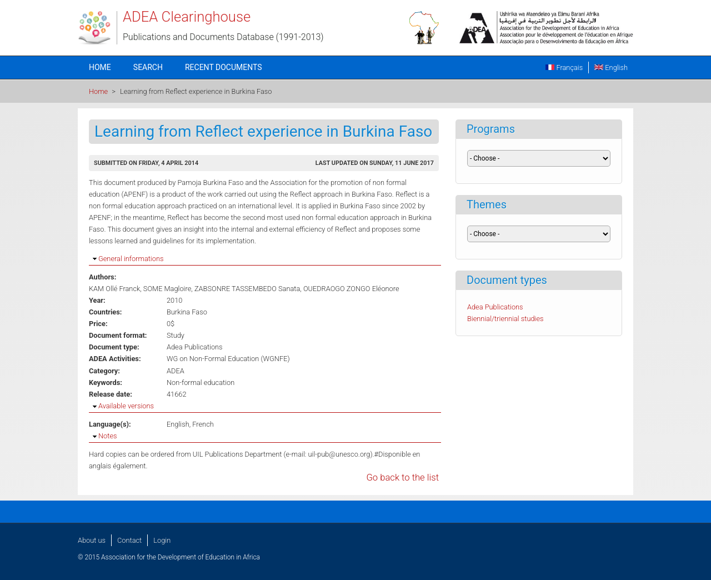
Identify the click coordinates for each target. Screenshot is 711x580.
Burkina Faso (187, 312)
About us (92, 540)
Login (162, 540)
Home (100, 67)
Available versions (126, 406)
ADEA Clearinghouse (187, 16)
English (611, 67)
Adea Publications (195, 347)
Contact (129, 540)
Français (564, 67)
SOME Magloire (167, 288)
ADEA (175, 371)
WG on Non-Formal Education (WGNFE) (228, 358)
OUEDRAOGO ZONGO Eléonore (351, 288)
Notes (107, 436)
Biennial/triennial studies (505, 318)
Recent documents (223, 67)
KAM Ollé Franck (114, 288)
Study (175, 335)
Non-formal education (200, 382)
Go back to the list (402, 477)
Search (148, 67)
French (203, 424)
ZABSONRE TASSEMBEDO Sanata (247, 288)
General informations (130, 258)
